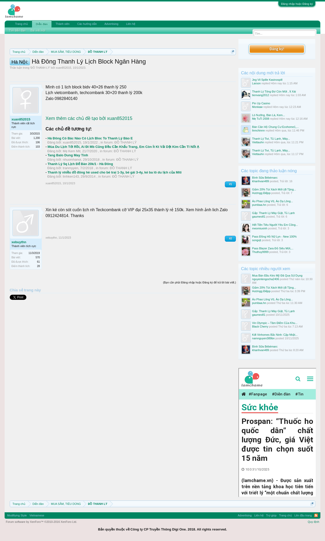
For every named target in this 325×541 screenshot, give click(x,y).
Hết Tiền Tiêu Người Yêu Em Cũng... (275, 224)
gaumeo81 (258, 216)
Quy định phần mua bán (177, 64)
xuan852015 (63, 90)
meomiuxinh (259, 228)
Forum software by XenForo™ (41, 521)
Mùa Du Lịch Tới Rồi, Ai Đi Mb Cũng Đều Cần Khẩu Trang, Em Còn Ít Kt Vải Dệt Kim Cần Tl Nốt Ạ (123, 170)
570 (38, 280)
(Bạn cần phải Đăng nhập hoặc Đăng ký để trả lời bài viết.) (199, 305)
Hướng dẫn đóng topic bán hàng (81, 69)
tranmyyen (70, 191)
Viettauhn (258, 142)
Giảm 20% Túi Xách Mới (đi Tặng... (274, 189)
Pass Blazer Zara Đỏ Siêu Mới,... (272, 248)
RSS (316, 515)
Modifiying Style (17, 515)
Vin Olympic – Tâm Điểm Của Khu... (274, 322)
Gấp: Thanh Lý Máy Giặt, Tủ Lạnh (273, 213)
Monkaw (257, 106)
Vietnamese (36, 515)
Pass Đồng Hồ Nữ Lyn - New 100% (274, 236)
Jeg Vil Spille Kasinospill (267, 79)
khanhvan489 (260, 181)
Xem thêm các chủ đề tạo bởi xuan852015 (89, 141)
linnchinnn (258, 130)
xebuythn (19, 265)
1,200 (37, 161)
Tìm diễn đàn (17, 30)
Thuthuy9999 (260, 251)
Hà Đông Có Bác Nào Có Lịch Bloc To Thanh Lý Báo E (90, 161)
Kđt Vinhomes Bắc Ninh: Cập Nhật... (274, 334)
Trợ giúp (271, 515)
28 (38, 289)
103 (38, 169)
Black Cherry (260, 326)
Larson (256, 83)
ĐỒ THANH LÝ (40, 90)
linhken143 (71, 199)
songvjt (256, 240)
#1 (230, 207)
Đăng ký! (276, 48)
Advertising (111, 23)
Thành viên (62, 23)
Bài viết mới (38, 30)
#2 (230, 261)
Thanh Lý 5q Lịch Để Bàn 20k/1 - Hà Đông (80, 187)
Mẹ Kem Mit (71, 174)
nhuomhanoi (72, 183)
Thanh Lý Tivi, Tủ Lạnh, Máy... (271, 138)
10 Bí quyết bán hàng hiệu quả (150, 69)
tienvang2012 (260, 95)
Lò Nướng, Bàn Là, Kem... (268, 115)
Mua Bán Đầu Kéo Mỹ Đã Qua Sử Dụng (277, 275)
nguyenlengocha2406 (265, 279)
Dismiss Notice (232, 64)
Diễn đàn (42, 24)
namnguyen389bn (263, 338)
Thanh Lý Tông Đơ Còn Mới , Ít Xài (274, 91)
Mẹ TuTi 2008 (260, 118)
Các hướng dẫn (87, 23)
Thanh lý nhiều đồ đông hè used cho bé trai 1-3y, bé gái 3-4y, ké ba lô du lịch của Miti (115, 195)
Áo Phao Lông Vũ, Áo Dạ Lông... (272, 201)
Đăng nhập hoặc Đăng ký (297, 3)
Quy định (313, 521)
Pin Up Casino (261, 103)
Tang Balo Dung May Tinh (68, 178)
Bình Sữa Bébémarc (264, 177)
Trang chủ (21, 23)
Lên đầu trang (303, 515)
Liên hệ (130, 23)
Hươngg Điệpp (261, 193)
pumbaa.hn (259, 204)
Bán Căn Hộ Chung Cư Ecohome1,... (275, 126)
